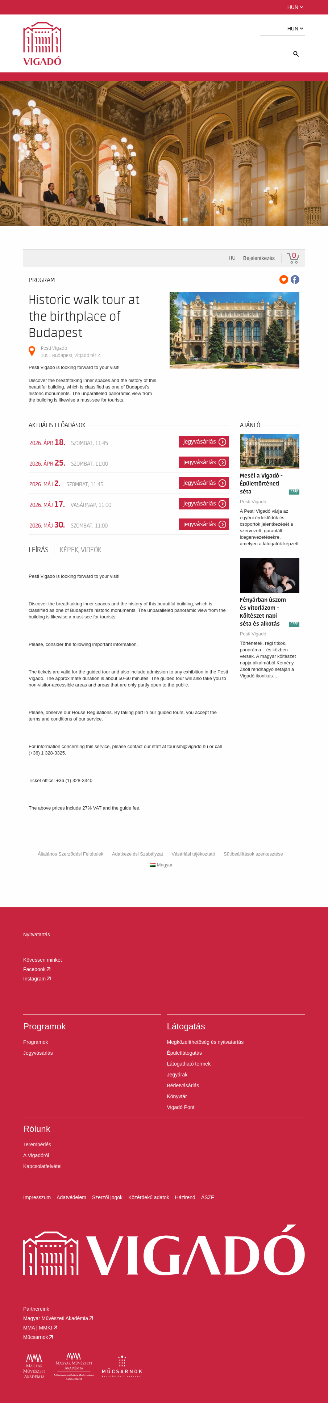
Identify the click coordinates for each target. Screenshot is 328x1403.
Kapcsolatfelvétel (42, 1166)
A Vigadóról (36, 1155)
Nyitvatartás (36, 934)
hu (232, 258)
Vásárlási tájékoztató (193, 854)
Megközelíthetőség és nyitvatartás (205, 1042)
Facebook (37, 969)
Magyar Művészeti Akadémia (59, 1318)
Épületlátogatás (184, 1053)
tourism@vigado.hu (187, 746)
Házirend (185, 1197)
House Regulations (92, 712)
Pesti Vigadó (253, 501)
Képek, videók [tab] (80, 550)
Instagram (37, 979)
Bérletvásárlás (183, 1085)
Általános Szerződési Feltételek (70, 854)
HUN (296, 7)
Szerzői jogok (107, 1197)
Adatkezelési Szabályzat (137, 854)
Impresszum (37, 1197)
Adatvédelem (71, 1197)
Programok (35, 1042)
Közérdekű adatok (148, 1197)
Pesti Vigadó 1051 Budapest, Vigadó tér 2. (71, 351)
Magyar (161, 865)
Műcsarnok (38, 1337)
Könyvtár (177, 1096)
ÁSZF (207, 1197)
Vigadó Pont (181, 1107)
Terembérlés (37, 1144)
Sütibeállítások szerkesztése (253, 854)
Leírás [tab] (39, 550)
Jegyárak (177, 1075)
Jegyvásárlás (199, 441)
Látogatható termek (189, 1064)
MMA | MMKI (41, 1328)
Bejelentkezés (259, 258)
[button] (52, 7)
